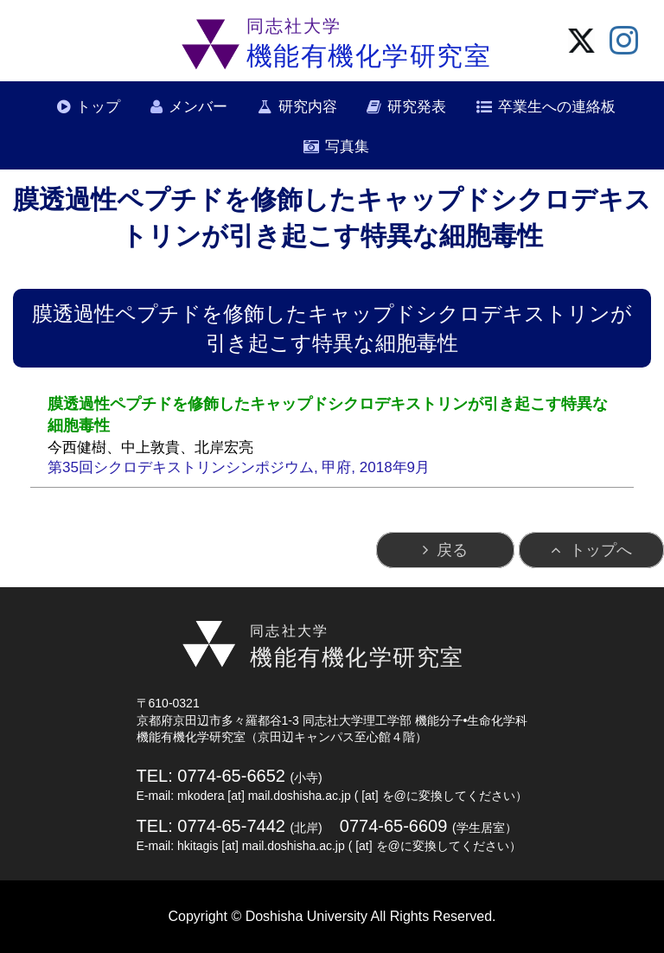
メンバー (198, 107)
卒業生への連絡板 (557, 107)
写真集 (347, 146)
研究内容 (307, 107)
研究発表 (416, 107)
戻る (452, 550)
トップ (98, 107)
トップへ (601, 550)
